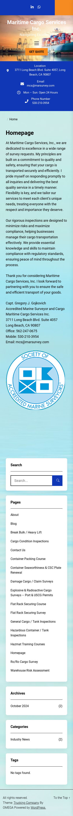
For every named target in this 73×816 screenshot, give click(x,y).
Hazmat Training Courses (28, 644)
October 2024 (20, 706)
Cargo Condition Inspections (30, 541)
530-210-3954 (40, 103)
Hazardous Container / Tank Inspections (30, 632)
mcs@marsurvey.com (40, 85)
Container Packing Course (28, 559)
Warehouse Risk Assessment (30, 670)
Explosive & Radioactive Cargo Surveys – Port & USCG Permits (32, 592)
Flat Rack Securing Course (28, 604)
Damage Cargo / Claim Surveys (32, 581)
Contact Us (18, 550)
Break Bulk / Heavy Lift (26, 532)
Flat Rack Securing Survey (28, 613)
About (15, 515)
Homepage (18, 653)
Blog (14, 524)
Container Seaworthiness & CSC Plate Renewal (36, 570)
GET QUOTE (36, 51)
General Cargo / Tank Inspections (33, 621)
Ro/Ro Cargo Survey (24, 662)
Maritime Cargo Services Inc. (36, 25)
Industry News (20, 739)
